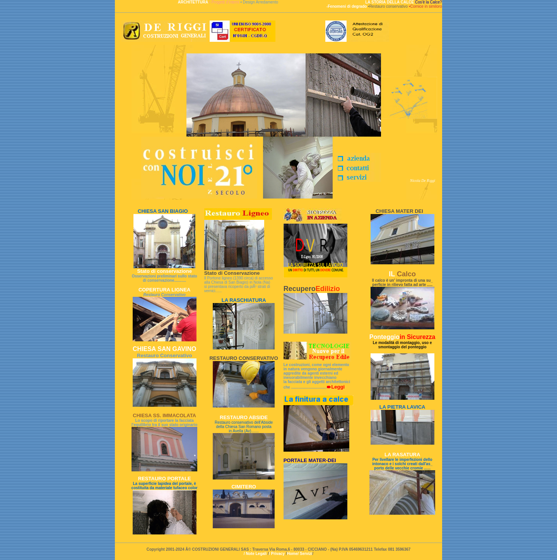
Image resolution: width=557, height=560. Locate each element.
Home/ (293, 553)
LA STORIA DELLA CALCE (390, 2)
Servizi (306, 553)
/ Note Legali (255, 553)
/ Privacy (277, 553)
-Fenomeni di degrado (347, 6)
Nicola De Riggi (422, 180)
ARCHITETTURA (193, 2)
